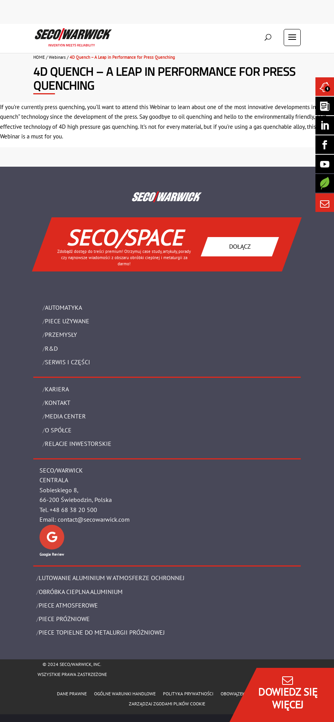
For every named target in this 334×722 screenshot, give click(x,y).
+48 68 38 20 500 (73, 510)
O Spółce (58, 430)
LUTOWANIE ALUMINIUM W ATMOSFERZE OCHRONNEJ (112, 578)
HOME (39, 57)
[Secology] (324, 183)
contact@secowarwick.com (94, 519)
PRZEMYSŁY (61, 334)
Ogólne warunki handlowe (125, 693)
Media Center (65, 416)
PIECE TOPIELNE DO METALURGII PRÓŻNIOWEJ (102, 632)
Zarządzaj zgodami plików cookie (167, 704)
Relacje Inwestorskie (78, 443)
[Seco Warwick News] (324, 86)
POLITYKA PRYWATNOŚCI (188, 693)
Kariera (57, 389)
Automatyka (63, 307)
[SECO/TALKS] (324, 164)
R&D (51, 348)
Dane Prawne (72, 693)
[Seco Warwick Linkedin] (324, 125)
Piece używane (67, 321)
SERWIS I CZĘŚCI (67, 362)
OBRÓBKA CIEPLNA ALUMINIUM (81, 592)
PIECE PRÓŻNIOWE (64, 619)
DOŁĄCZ (240, 246)
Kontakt (57, 402)
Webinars (57, 57)
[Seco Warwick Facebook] (324, 144)
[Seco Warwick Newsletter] (324, 106)
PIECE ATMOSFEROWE (68, 605)
